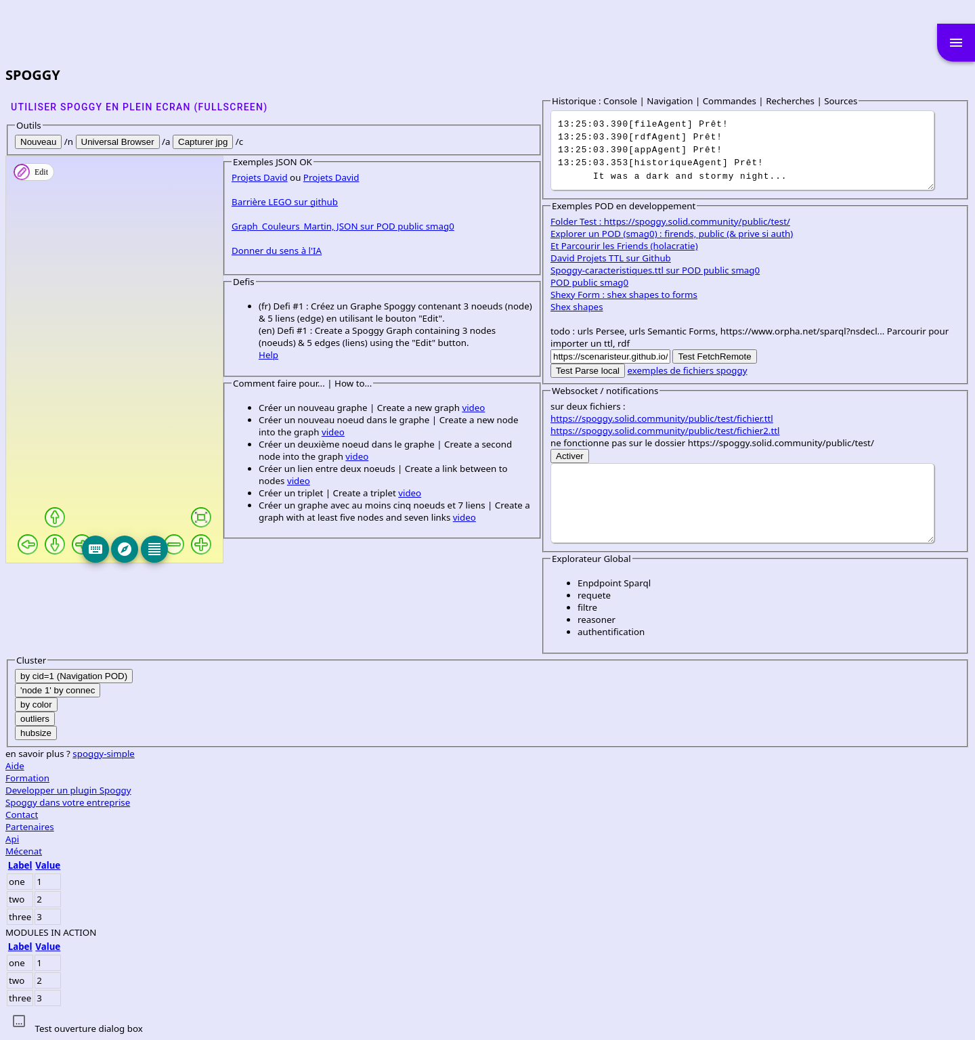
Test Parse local (594, 371)
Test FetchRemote (720, 356)
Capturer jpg (203, 142)
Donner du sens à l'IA (60, 658)
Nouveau (38, 142)
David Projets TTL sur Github (617, 258)
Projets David (43, 585)
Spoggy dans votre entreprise (610, 802)
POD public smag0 (595, 282)
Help (52, 738)
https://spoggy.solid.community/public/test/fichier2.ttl (671, 431)
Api (555, 839)
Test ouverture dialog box (88, 1028)
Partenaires (572, 827)
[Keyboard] (209, 549)
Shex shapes (583, 307)
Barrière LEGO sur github (68, 609)
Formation (570, 778)
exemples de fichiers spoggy (694, 370)
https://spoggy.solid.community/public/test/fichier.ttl (668, 418)
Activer (576, 456)
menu (956, 43)
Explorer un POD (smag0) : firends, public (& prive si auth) (678, 234)
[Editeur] (268, 549)
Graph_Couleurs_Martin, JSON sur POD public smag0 (126, 634)
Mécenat (566, 851)
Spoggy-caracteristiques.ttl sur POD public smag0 (661, 270)
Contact (564, 814)
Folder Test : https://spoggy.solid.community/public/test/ (676, 221)
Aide (557, 766)
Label (563, 865)
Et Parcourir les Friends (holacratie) (630, 246)
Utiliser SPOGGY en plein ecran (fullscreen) (139, 107)
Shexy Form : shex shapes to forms (630, 294)
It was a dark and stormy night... (745, 150)
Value (590, 865)
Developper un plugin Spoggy (611, 790)
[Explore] (238, 549)
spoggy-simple (646, 754)
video (256, 791)
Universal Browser (117, 142)
